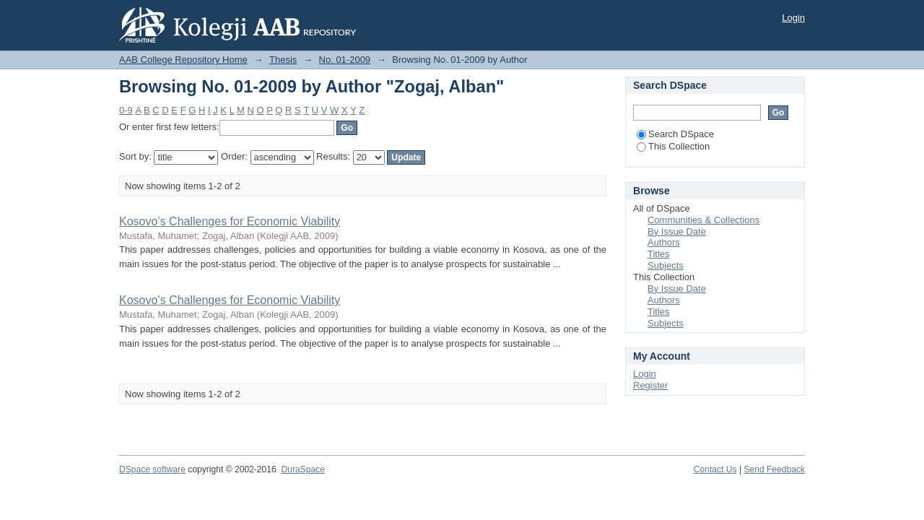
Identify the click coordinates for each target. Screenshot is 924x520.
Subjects (666, 265)
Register (650, 385)
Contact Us (715, 469)
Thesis (283, 59)
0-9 (126, 110)
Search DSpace (675, 134)
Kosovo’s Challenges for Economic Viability (229, 221)
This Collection (673, 146)
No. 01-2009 (345, 59)
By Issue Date (677, 231)
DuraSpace (302, 469)
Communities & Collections (703, 219)
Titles (659, 253)
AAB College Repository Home (183, 59)
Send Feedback (774, 469)
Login (793, 17)
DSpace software (152, 469)
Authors (664, 242)
